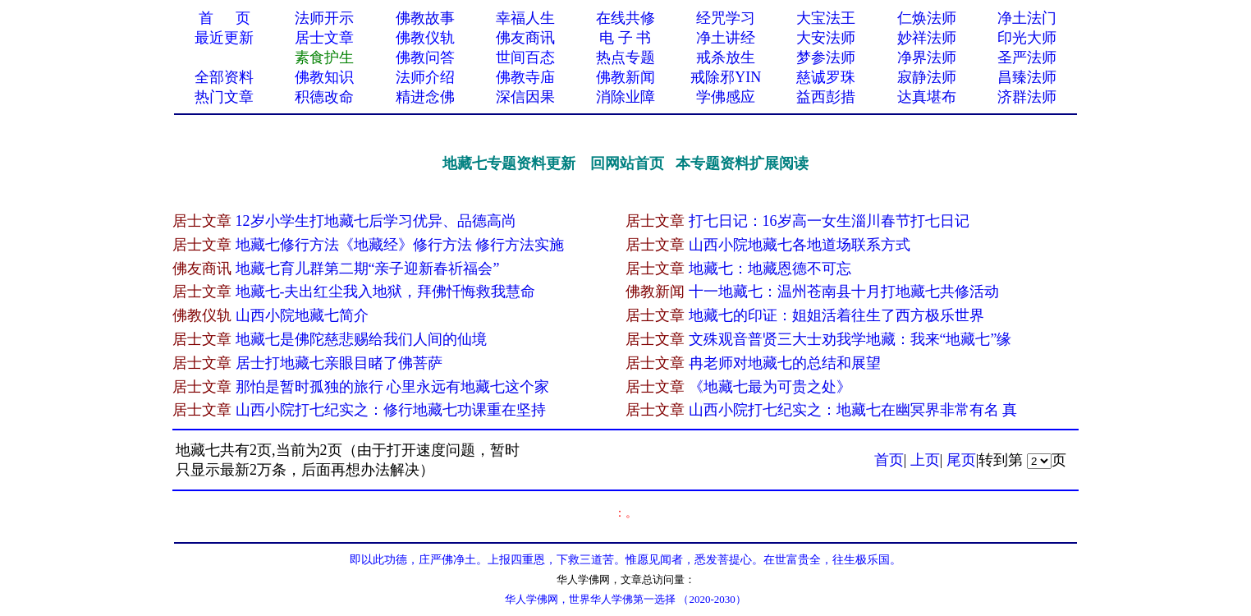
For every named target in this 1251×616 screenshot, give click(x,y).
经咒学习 (725, 18)
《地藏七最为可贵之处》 (770, 387)
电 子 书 (625, 38)
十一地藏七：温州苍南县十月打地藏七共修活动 (844, 291)
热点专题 (625, 57)
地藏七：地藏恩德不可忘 (770, 268)
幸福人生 (525, 18)
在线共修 (625, 18)
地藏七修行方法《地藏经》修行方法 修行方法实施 (400, 245)
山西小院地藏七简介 (302, 315)
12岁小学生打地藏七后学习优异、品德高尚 (376, 221)
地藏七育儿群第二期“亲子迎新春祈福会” (368, 268)
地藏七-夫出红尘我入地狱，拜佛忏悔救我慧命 (386, 291)
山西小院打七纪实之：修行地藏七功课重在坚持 (391, 410)
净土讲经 (725, 38)
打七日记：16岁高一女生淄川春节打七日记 (829, 221)
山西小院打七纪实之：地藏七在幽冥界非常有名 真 (853, 410)
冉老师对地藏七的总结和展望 (785, 363)
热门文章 (224, 97)
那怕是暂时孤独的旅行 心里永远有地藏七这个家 (393, 387)
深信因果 (525, 97)
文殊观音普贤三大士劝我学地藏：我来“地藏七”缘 (850, 339)
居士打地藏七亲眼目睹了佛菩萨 (339, 363)
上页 (925, 460)
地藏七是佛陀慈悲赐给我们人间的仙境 (361, 339)
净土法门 (1026, 18)
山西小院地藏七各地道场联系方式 (799, 245)
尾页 (961, 460)
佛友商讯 (525, 38)
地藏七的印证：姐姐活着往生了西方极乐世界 (836, 315)
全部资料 (224, 77)
